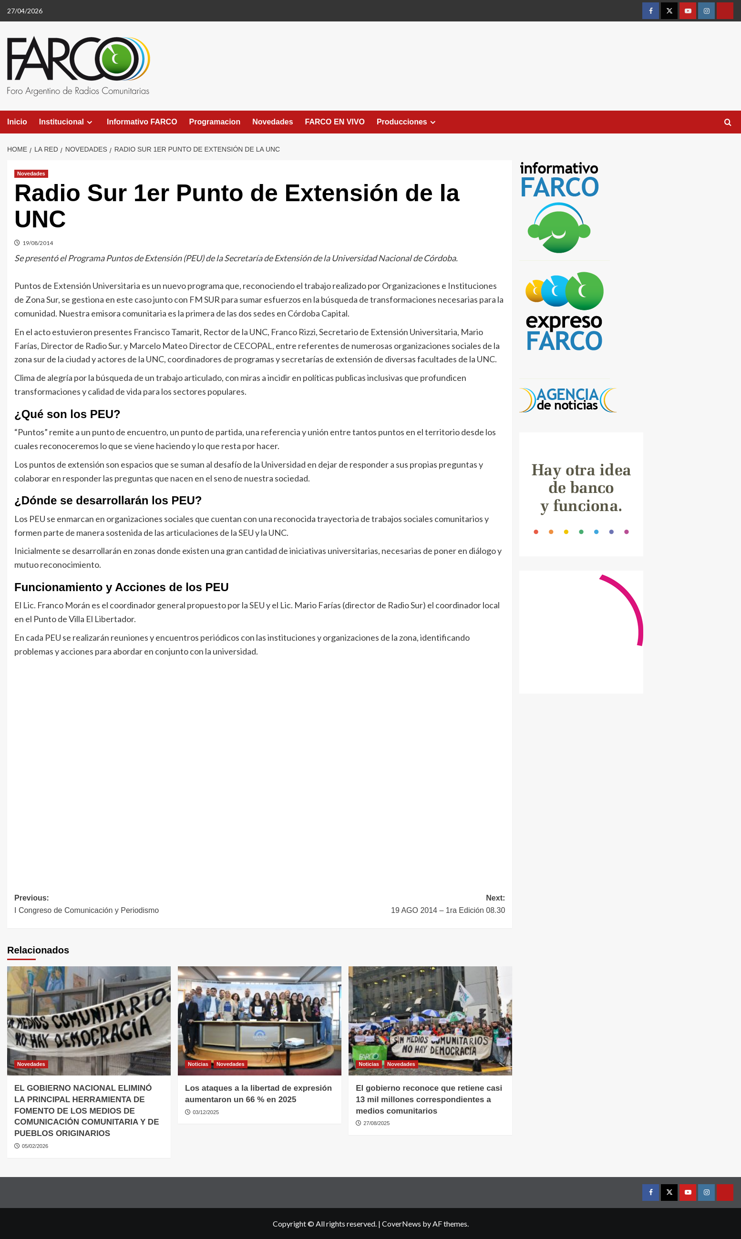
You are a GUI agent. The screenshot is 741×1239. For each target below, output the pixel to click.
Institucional (67, 122)
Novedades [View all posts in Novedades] (31, 173)
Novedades (272, 122)
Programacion (215, 122)
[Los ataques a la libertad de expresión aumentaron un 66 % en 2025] (259, 1020)
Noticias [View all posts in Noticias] (198, 1064)
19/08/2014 (37, 242)
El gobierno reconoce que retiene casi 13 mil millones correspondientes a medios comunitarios (429, 1100)
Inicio (17, 122)
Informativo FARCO (142, 122)
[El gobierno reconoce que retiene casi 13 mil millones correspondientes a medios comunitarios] (430, 1020)
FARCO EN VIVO (335, 122)
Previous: (137, 905)
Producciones (407, 122)
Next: (382, 905)
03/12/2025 (206, 1112)
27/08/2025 (376, 1123)
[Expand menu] (89, 122)
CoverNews (401, 1223)
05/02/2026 (35, 1146)
